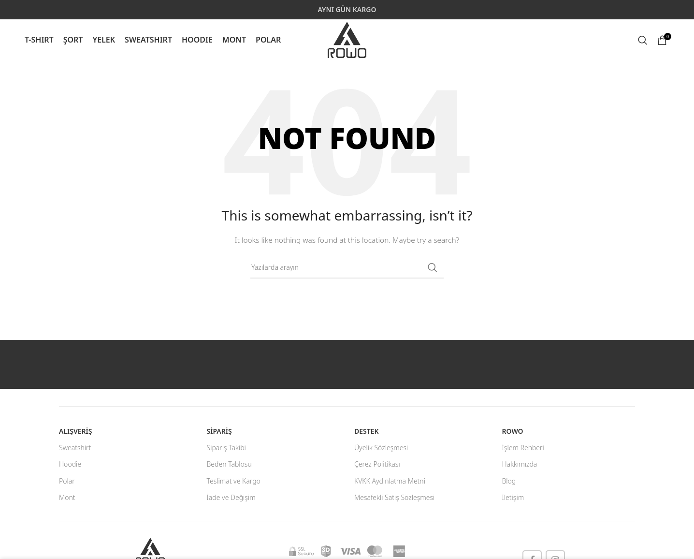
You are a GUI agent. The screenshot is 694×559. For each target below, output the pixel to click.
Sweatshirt (75, 447)
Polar (67, 480)
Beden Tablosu (229, 464)
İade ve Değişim (231, 497)
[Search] (642, 40)
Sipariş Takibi (226, 447)
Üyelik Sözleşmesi (381, 447)
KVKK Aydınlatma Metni (389, 480)
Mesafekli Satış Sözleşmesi (394, 497)
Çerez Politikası (377, 464)
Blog (509, 480)
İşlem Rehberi (523, 447)
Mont (67, 497)
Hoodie (70, 464)
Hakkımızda (519, 464)
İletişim (513, 497)
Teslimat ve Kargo (233, 480)
